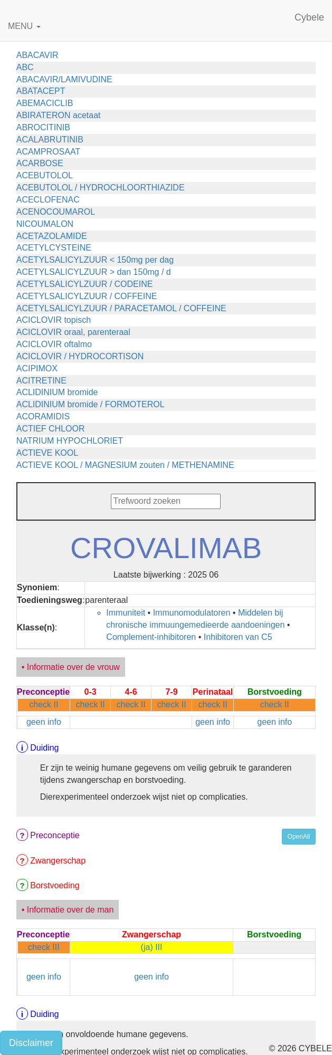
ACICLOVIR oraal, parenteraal (73, 332)
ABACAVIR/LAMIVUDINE (64, 79)
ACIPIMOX (37, 368)
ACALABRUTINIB (49, 139)
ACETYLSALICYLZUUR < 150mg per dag (95, 259)
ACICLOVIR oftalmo (54, 344)
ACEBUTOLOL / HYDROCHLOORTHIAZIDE (100, 187)
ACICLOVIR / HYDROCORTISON (80, 356)
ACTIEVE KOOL (47, 452)
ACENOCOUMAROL (55, 211)
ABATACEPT (40, 91)
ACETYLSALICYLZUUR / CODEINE (84, 284)
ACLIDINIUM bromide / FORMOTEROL (90, 404)
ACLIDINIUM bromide (57, 392)
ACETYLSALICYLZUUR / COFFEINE (86, 296)
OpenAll (299, 836)
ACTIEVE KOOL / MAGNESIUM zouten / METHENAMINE (125, 465)
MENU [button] (24, 26)
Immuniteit (125, 612)
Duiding (44, 747)
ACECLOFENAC (48, 199)
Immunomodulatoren (192, 612)
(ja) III (152, 947)
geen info (43, 721)
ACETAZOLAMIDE (51, 236)
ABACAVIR (37, 55)
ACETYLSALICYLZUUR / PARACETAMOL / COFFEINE (121, 308)
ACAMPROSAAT (48, 151)
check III (44, 947)
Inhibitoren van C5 (238, 636)
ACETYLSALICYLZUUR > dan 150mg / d (93, 271)
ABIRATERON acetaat (58, 115)
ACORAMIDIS (43, 416)
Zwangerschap (58, 860)
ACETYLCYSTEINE (53, 247)
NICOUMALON (44, 223)
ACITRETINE (41, 380)
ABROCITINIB (43, 127)
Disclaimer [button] (31, 1043)
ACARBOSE (39, 163)
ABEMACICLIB (44, 103)
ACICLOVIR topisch (53, 319)
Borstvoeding (54, 885)
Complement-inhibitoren (151, 636)
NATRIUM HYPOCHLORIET (69, 440)
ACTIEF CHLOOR (50, 428)
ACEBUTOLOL (44, 175)
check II (43, 704)
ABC (25, 67)
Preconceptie (54, 835)
